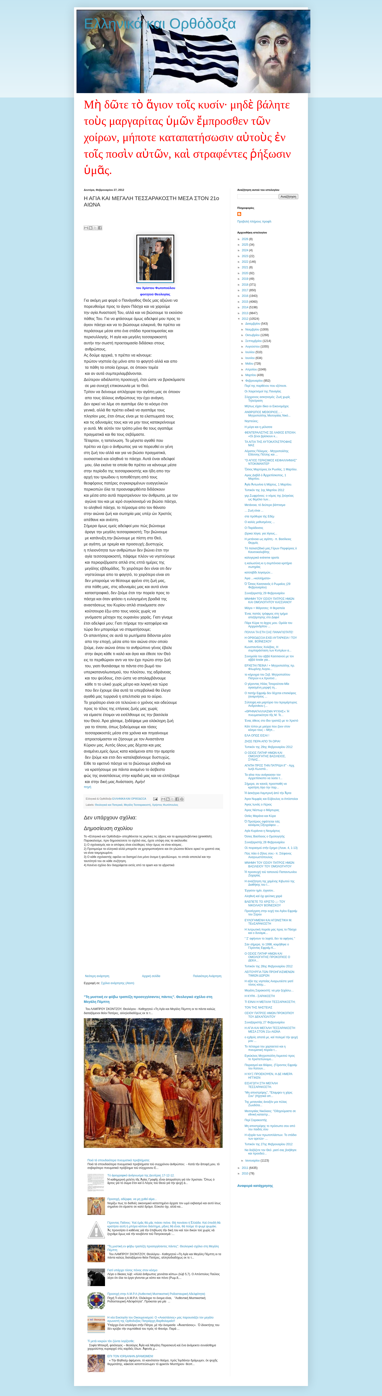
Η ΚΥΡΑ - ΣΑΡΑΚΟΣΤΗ (260, 996)
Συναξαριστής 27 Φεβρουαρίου (265, 1022)
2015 (245, 301)
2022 (245, 261)
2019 (245, 279)
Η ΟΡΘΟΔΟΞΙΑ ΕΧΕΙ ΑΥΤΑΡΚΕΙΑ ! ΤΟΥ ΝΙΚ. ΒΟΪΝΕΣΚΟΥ (271, 639)
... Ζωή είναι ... (254, 510)
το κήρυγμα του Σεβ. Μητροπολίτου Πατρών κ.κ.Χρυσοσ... (267, 676)
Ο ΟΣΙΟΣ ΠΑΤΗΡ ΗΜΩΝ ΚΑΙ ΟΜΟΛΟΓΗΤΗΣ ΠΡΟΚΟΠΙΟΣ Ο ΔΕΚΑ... (267, 957)
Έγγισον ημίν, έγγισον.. (260, 890)
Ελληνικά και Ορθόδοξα (160, 23)
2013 (245, 313)
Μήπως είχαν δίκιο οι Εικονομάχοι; (267, 406)
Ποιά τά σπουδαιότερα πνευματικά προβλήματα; (118, 1160)
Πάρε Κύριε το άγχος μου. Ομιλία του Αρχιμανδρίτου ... (268, 624)
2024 (245, 250)
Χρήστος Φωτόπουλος (165, 804)
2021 (245, 267)
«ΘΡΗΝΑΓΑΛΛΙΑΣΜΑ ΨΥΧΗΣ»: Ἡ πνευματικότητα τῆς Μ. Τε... (267, 713)
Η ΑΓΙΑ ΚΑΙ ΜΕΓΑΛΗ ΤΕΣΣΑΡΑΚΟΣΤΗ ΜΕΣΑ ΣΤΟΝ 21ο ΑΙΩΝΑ (270, 1029)
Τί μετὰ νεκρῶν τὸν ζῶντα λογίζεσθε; (110, 1341)
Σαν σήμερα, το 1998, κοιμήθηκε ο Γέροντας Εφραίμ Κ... (267, 946)
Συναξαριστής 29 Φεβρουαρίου (265, 593)
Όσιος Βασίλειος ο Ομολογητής (265, 836)
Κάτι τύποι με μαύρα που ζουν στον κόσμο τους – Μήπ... (267, 728)
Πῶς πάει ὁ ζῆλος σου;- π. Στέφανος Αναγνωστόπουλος (268, 855)
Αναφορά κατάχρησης (255, 1186)
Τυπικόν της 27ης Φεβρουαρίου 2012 (269, 1144)
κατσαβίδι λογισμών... (259, 572)
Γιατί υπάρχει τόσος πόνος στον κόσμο (132, 1270)
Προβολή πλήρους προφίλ (254, 221)
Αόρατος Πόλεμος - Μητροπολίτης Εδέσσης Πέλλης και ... (266, 452)
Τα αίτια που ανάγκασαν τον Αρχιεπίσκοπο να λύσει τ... (263, 776)
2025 (245, 244)
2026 (245, 239)
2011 (245, 1168)
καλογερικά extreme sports (262, 557)
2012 (245, 318)
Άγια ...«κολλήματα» (257, 578)
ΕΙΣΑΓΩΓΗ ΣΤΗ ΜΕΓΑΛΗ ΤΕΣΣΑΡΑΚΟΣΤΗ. (261, 1085)
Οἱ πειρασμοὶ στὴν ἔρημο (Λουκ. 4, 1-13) (271, 848)
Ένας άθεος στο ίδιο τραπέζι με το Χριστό (271, 720)
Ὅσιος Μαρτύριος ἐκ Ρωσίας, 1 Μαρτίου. (271, 469)
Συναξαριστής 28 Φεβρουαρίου (265, 842)
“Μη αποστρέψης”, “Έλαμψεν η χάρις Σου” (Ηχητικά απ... (268, 1094)
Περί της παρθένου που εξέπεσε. (266, 386)
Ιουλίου (250, 352)
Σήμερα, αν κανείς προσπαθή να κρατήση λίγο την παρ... (266, 785)
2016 (245, 296)
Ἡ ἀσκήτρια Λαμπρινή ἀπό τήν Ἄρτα (268, 793)
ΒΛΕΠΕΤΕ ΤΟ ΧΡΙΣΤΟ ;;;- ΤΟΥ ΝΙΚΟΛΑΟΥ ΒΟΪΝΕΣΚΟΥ (265, 903)
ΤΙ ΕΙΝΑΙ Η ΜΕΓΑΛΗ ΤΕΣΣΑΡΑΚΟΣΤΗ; (270, 1002)
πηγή (87, 787)
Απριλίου (251, 369)
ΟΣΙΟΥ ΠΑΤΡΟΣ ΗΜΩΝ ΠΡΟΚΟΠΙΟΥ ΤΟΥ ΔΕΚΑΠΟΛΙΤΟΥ (269, 1014)
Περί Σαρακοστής (256, 1120)
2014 (245, 307)
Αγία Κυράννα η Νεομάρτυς (262, 831)
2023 (245, 256)
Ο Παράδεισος (254, 528)
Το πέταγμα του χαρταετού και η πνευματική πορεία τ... (265, 1048)
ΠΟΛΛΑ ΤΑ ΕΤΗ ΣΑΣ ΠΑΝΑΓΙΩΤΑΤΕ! (269, 632)
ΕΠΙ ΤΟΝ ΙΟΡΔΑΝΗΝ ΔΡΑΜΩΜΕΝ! (130, 1356)
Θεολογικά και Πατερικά (109, 804)
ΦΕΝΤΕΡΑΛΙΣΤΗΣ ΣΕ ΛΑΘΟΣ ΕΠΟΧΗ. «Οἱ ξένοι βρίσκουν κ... (270, 434)
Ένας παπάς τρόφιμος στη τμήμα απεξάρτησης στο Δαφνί (266, 615)
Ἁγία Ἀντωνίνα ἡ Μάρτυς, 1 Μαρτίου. (268, 484)
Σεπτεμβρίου (254, 341)
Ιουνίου (250, 358)
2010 (245, 1173)
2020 (245, 273)
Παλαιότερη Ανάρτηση (207, 976)
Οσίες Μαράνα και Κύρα (260, 816)
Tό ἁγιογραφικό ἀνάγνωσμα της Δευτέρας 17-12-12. (141, 1175)
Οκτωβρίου (252, 335)
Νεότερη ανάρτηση (97, 976)
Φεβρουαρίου (254, 380)
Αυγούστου (252, 346)
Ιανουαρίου (253, 1160)
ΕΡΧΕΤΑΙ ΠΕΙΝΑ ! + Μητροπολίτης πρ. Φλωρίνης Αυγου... (270, 667)
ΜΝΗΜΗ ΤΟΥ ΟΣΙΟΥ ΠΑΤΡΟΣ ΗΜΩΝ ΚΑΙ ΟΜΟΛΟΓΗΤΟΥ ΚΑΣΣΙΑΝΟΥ (269, 600)
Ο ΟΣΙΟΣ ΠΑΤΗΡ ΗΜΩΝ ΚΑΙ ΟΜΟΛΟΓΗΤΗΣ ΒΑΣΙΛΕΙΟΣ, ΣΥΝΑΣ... (265, 756)
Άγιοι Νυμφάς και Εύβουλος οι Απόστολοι (271, 799)
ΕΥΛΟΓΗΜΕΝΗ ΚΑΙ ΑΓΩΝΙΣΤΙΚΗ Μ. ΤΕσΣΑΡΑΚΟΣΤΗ (268, 922)
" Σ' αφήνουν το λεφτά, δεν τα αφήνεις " (270, 938)
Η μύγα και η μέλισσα (258, 427)
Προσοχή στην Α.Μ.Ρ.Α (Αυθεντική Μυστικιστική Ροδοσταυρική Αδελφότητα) (156, 1294)
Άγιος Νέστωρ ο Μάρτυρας (262, 810)
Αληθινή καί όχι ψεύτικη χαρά (263, 896)
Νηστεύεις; (251, 421)
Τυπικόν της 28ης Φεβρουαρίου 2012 (269, 966)
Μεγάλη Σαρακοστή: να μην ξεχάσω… (269, 990)
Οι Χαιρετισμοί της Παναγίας (263, 391)
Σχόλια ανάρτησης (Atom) (117, 983)
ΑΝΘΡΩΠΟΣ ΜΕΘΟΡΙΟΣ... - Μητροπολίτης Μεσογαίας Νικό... (267, 413)
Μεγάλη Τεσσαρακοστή (137, 804)
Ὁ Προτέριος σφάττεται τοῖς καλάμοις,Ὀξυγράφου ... (262, 823)
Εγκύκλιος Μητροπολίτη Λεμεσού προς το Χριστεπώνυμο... (270, 1057)
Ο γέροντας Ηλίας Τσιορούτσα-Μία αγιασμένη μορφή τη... (267, 685)
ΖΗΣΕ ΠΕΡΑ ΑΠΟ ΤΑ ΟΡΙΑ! (262, 741)
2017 (245, 290)
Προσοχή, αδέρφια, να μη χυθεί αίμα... (132, 1199)
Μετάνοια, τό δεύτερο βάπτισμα (265, 505)
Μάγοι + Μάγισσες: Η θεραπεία (265, 608)
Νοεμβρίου (252, 329)
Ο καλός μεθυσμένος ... (260, 522)
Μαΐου (249, 363)
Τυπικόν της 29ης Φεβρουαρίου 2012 (269, 747)
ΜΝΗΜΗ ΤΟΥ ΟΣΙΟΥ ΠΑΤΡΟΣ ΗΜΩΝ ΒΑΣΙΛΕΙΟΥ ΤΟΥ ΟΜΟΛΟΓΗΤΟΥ (269, 864)
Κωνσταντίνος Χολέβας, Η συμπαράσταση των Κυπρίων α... (268, 648)
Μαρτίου (251, 375)
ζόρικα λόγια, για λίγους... (261, 533)
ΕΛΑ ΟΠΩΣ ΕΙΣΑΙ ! (257, 735)
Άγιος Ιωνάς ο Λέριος (258, 804)
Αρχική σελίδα (151, 976)
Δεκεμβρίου (253, 323)
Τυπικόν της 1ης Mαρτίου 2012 (264, 490)
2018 (245, 284)
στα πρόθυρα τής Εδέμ (259, 516)
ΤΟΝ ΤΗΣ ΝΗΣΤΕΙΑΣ (258, 1007)
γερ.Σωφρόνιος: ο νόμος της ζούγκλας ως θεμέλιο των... (269, 497)
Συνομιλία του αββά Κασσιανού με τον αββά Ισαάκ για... (269, 658)
